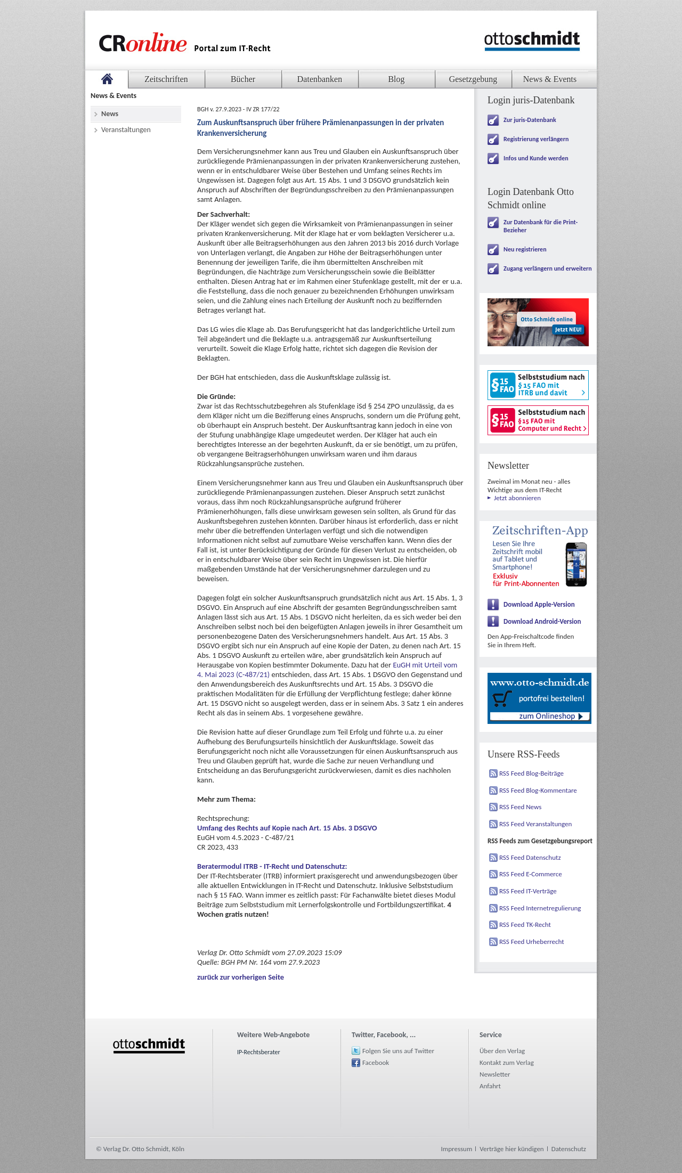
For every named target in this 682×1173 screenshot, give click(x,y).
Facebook (375, 1062)
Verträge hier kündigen (511, 1149)
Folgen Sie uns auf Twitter (398, 1051)
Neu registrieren (525, 249)
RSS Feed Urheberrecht (531, 942)
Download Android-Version (542, 621)
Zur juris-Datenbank (530, 120)
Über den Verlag (502, 1051)
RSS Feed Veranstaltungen (535, 824)
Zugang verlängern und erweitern (548, 268)
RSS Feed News (520, 807)
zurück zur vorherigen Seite (240, 977)
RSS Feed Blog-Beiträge (531, 773)
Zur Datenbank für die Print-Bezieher (541, 226)
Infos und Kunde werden (536, 158)
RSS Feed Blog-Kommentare (538, 790)
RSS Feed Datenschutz (530, 857)
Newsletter (495, 1074)
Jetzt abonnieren (517, 498)
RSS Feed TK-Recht (525, 924)
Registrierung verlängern (536, 139)
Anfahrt (490, 1086)
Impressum (457, 1149)
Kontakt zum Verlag (507, 1062)
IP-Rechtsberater (258, 1052)
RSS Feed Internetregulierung (540, 908)
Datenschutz (568, 1149)
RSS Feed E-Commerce (530, 874)
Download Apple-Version (539, 604)
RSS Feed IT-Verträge (528, 891)
